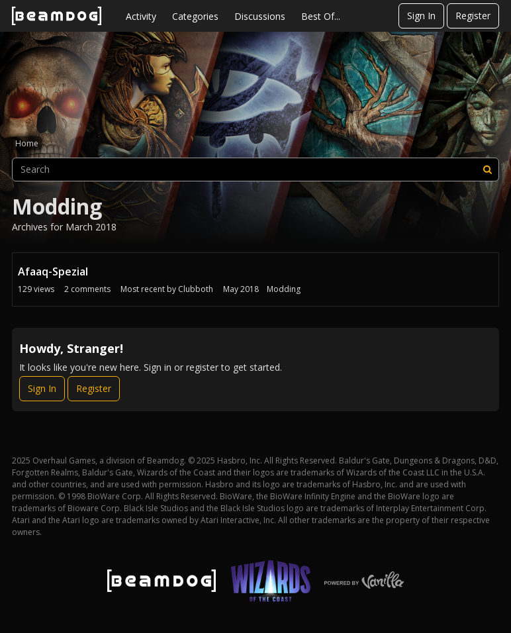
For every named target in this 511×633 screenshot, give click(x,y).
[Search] (487, 169)
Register (472, 15)
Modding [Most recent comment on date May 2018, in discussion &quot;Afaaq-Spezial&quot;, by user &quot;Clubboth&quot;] (284, 289)
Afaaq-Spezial (53, 271)
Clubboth (195, 289)
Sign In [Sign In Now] (42, 388)
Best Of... (320, 16)
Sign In (421, 15)
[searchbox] (255, 169)
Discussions (259, 16)
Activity (141, 16)
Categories (195, 16)
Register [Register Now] (93, 388)
